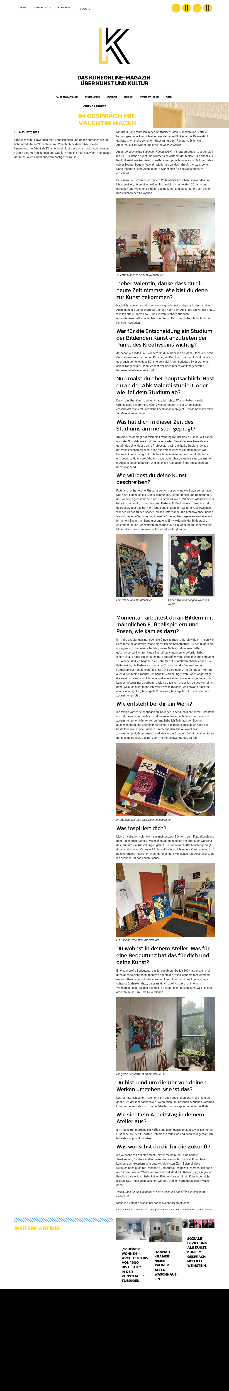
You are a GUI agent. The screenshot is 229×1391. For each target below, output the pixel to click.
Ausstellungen (67, 96)
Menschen (92, 96)
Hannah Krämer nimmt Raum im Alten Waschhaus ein (165, 1265)
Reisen (128, 96)
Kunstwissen (149, 96)
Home (23, 7)
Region (112, 96)
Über (169, 96)
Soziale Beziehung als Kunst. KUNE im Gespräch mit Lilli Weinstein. (197, 1252)
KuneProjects (42, 7)
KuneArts (64, 7)
